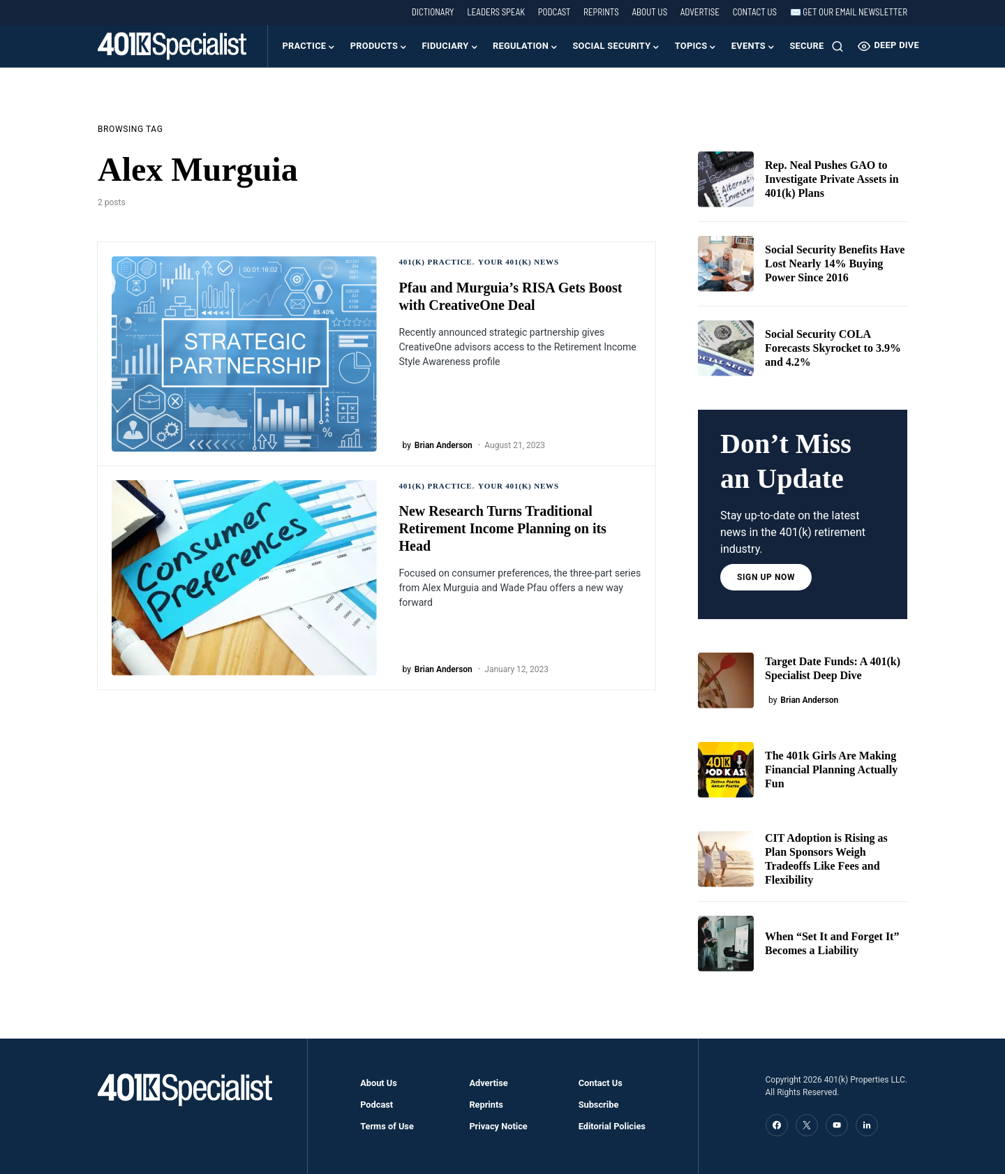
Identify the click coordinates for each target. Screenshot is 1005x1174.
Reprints (601, 11)
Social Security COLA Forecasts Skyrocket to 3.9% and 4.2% (833, 348)
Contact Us (755, 11)
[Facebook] (777, 1125)
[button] (837, 46)
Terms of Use (387, 1126)
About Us (649, 11)
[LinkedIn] (867, 1125)
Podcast (554, 11)
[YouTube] (837, 1125)
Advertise (700, 11)
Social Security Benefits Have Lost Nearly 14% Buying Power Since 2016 (834, 263)
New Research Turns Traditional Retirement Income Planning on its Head (502, 528)
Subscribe (599, 1104)
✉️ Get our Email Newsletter (848, 11)
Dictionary (433, 11)
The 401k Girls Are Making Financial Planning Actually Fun (831, 769)
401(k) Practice (435, 262)
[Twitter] (807, 1125)
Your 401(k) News (518, 262)
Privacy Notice (498, 1126)
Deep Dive (888, 46)
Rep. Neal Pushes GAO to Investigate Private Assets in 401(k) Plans (832, 179)
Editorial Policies (612, 1126)
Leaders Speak (496, 11)
